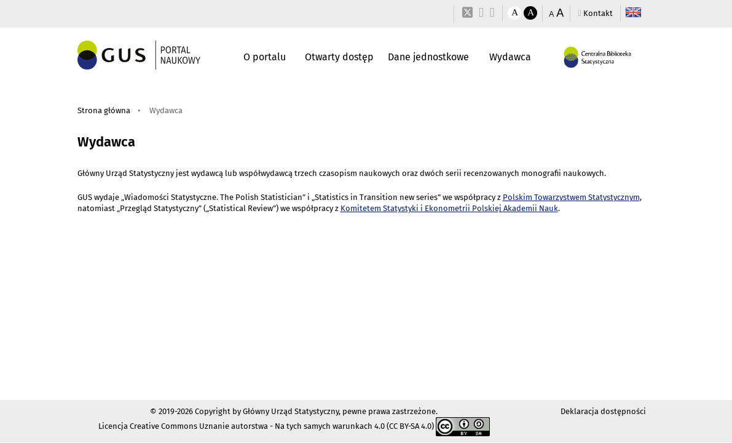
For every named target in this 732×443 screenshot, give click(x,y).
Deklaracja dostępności (603, 411)
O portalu (264, 57)
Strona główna (103, 110)
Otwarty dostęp (339, 57)
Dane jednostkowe (428, 57)
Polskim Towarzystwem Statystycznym (571, 197)
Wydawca (510, 57)
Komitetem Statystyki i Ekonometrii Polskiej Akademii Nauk (449, 208)
